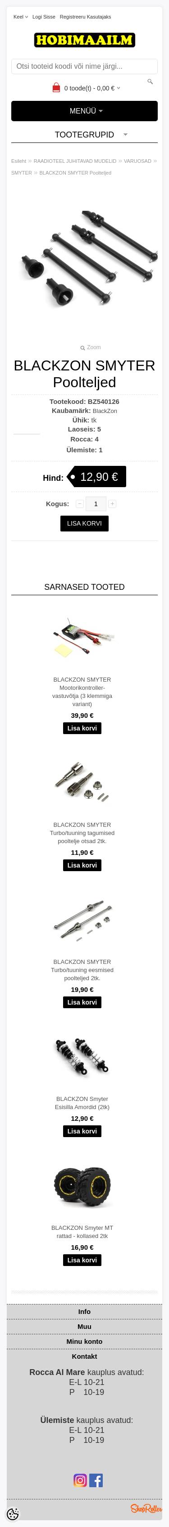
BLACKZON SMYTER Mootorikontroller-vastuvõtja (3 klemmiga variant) (82, 691)
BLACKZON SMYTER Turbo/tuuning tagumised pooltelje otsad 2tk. (82, 832)
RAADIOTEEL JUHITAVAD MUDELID (75, 161)
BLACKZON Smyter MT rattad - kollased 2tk (82, 1231)
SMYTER (21, 172)
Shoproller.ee (146, 1508)
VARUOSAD (137, 161)
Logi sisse (43, 16)
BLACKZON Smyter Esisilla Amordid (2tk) (82, 1102)
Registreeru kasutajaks (85, 16)
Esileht (18, 161)
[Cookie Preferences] (13, 1514)
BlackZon (105, 411)
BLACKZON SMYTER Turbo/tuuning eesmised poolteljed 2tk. (82, 970)
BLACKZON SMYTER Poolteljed (76, 172)
